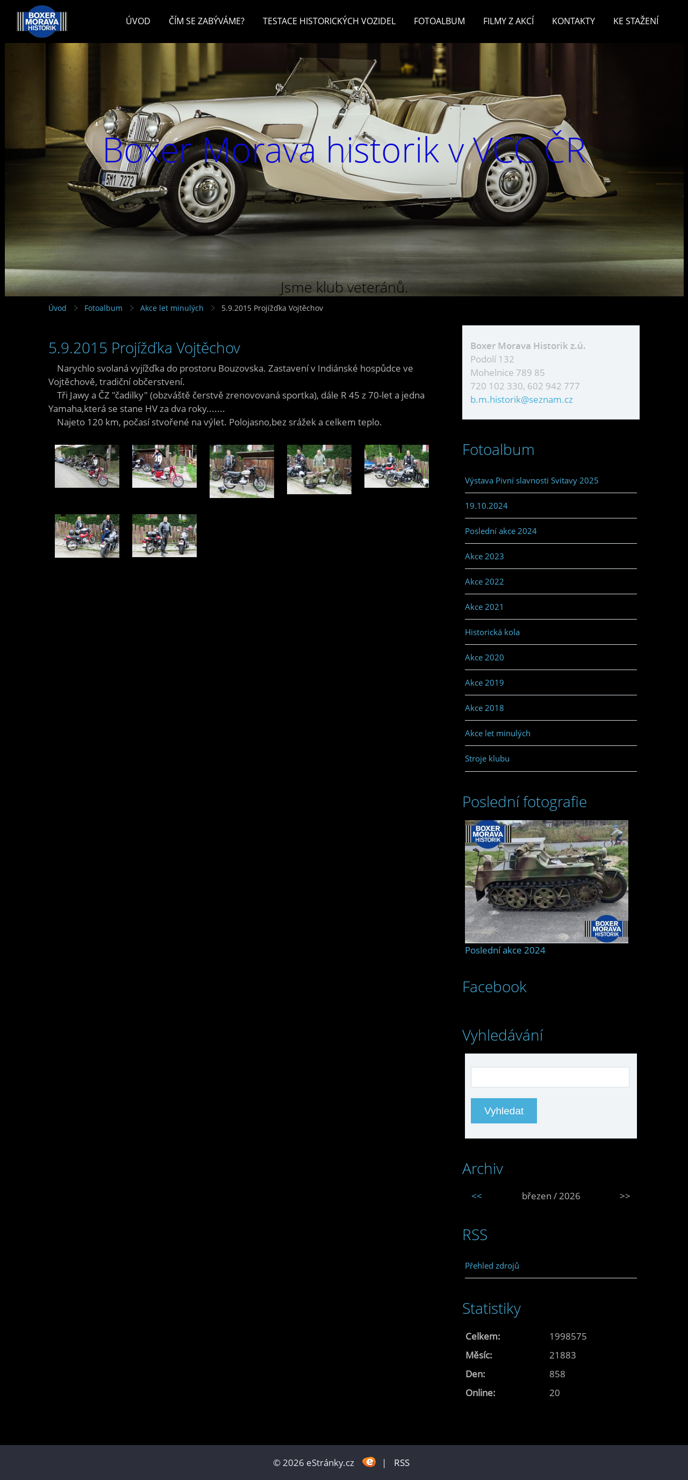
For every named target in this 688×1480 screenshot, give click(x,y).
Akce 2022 (484, 581)
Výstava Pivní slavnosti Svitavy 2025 (532, 480)
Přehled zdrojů (492, 1265)
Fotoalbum (439, 21)
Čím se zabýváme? (207, 21)
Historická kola (492, 632)
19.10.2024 (486, 505)
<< (476, 1196)
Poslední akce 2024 (501, 530)
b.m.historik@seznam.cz (521, 399)
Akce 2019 (484, 682)
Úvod (138, 21)
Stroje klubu (487, 758)
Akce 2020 (484, 657)
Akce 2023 (484, 556)
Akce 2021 (484, 606)
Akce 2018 (484, 707)
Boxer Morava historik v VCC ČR (344, 149)
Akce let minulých (172, 308)
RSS (402, 1462)
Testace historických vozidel (329, 21)
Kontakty (573, 21)
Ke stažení (635, 21)
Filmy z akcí (508, 21)
